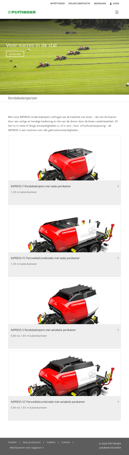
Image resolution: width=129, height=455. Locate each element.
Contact (65, 442)
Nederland (100, 3)
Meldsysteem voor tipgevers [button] (26, 447)
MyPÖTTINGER (57, 3)
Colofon (12, 442)
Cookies (51, 442)
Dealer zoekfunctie (79, 3)
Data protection (32, 442)
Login (114, 3)
